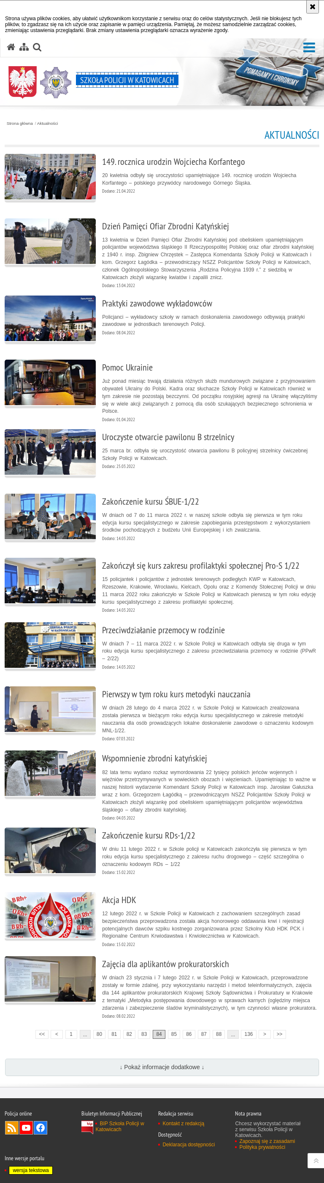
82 (129, 1034)
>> (278, 1033)
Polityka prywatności (262, 1147)
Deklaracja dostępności (188, 1145)
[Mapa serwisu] (24, 47)
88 (218, 1034)
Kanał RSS (12, 1128)
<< (40, 1033)
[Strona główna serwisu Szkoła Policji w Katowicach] (11, 47)
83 (144, 1034)
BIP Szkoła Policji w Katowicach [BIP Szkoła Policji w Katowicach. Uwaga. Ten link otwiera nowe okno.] (119, 1126)
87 (204, 1034)
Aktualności (47, 123)
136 (249, 1034)
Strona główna (20, 123)
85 (174, 1034)
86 (189, 1034)
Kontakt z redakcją (183, 1124)
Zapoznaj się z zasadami (267, 1141)
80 (99, 1034)
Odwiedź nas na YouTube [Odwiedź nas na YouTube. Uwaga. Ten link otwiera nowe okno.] (26, 1128)
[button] (309, 48)
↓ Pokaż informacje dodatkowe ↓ (161, 1067)
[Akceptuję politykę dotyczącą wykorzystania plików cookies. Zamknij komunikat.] (312, 6)
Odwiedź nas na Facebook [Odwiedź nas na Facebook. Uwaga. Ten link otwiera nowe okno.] (40, 1128)
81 (114, 1034)
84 (159, 1034)
